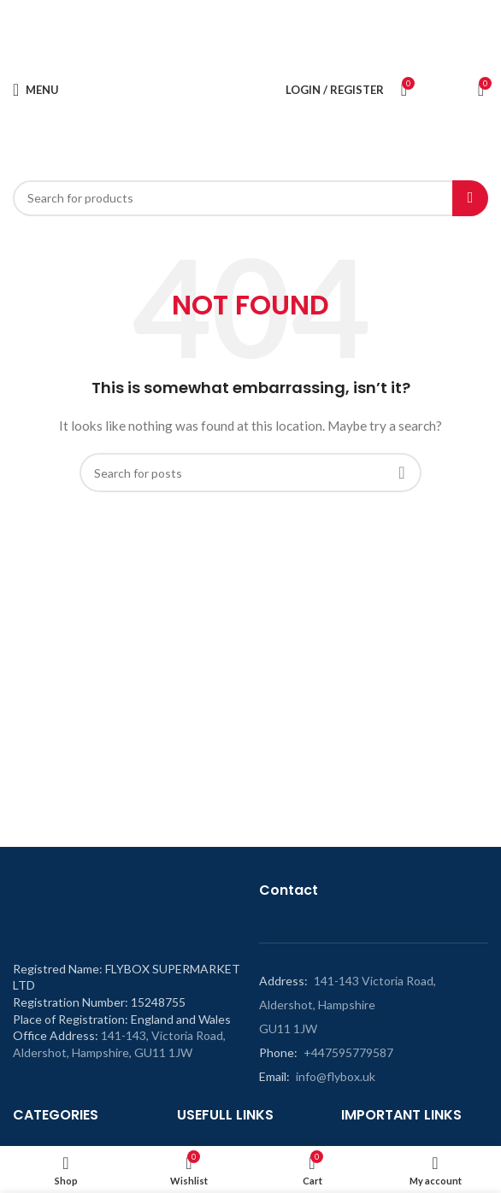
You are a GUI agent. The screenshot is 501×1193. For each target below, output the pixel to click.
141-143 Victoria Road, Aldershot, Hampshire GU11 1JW (347, 1004)
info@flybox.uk (335, 1076)
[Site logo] (179, 88)
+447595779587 (348, 1052)
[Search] (250, 198)
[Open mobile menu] (36, 90)
